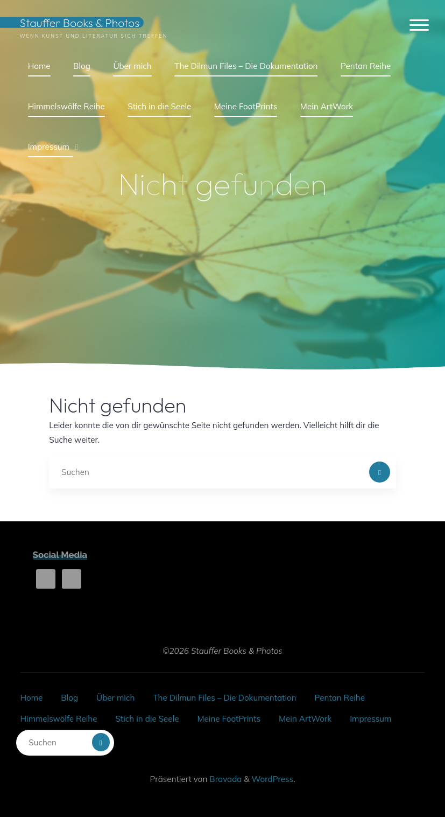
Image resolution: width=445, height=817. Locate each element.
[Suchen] (380, 472)
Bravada (224, 779)
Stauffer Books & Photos (79, 22)
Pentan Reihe (340, 698)
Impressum (370, 719)
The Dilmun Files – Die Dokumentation (224, 698)
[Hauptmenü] (419, 25)
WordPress (273, 779)
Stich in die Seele (147, 719)
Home (31, 698)
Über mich (115, 698)
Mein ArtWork (305, 719)
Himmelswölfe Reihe (58, 719)
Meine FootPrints (228, 719)
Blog (69, 698)
